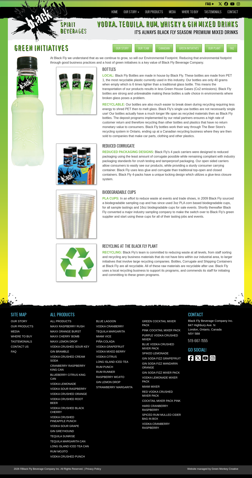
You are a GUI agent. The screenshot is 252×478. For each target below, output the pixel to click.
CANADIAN (164, 48)
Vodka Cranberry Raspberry (156, 425)
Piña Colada (105, 341)
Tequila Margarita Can (67, 441)
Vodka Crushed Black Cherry (67, 410)
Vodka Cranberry (110, 326)
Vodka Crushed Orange (68, 393)
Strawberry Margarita (114, 387)
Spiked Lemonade (155, 353)
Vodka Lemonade (63, 383)
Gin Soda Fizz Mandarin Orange (160, 365)
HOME (114, 11)
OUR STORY (122, 48)
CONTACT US (20, 346)
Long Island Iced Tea (112, 361)
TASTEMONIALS (212, 11)
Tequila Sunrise (62, 436)
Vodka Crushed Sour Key (69, 346)
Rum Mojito (59, 451)
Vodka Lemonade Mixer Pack (160, 379)
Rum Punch (104, 366)
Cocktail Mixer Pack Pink (161, 400)
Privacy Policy (93, 468)
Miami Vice (103, 336)
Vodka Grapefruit (110, 346)
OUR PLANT (214, 48)
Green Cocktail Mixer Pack (159, 323)
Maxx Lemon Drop (63, 341)
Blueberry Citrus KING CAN (67, 376)
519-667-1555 (198, 340)
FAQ (232, 48)
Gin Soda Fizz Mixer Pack (161, 372)
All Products (60, 321)
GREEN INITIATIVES (189, 48)
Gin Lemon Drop (108, 382)
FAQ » (209, 4)
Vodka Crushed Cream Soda (67, 358)
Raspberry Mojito (110, 377)
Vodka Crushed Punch (67, 456)
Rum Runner (105, 371)
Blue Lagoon (106, 321)
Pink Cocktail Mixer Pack (161, 330)
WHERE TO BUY (190, 11)
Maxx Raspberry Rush (67, 326)
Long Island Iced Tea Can (69, 446)
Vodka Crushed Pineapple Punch (63, 419)
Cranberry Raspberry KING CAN (67, 367)
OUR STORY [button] (131, 11)
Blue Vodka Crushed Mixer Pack (158, 346)
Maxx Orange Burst (65, 331)
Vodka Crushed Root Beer (66, 401)
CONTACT (232, 11)
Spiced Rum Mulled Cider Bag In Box (161, 416)
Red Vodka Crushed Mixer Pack (157, 393)
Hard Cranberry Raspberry (155, 407)
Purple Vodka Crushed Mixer (160, 337)
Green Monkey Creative (225, 468)
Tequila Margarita (110, 331)
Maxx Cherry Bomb (64, 336)
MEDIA (172, 11)
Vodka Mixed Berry (110, 351)
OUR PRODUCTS (154, 11)
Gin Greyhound (62, 431)
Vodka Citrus (106, 356)
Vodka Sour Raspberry (68, 388)
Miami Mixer (151, 386)
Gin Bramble (59, 351)
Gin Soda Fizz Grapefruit (161, 358)
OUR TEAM (143, 48)
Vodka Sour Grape (64, 426)
